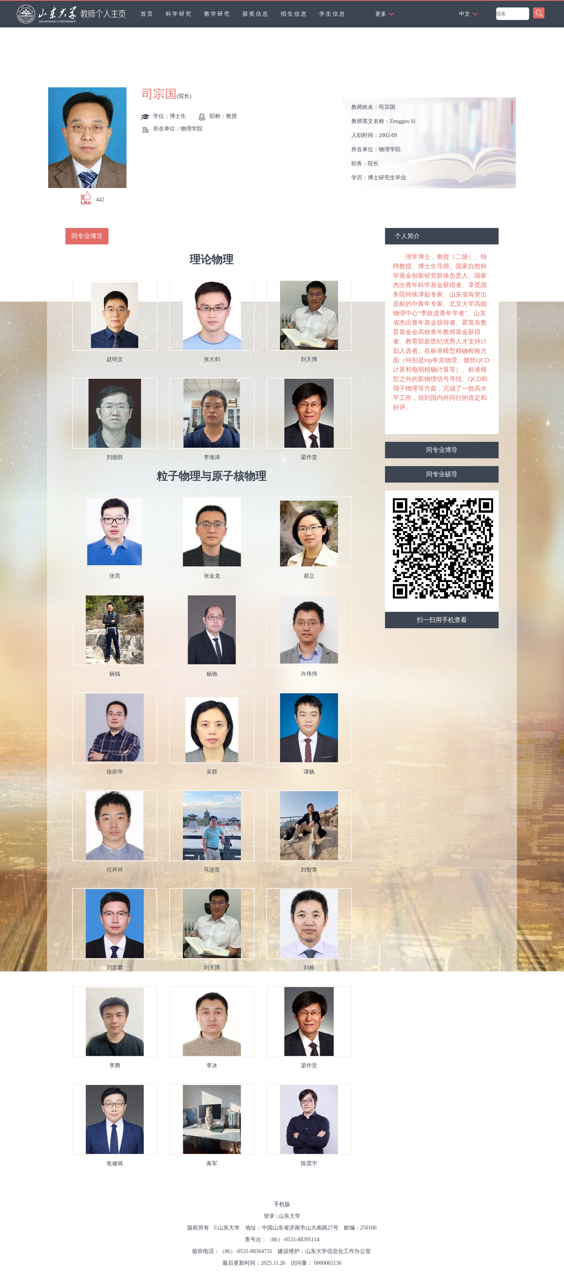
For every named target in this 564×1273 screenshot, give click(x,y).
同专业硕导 (441, 474)
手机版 (282, 1204)
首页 (147, 14)
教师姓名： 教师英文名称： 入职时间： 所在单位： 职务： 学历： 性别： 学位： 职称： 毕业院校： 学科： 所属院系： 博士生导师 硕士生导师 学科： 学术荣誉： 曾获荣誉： (432, 145)
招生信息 (294, 14)
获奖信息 (255, 14)
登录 (269, 1216)
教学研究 (217, 14)
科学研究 (179, 14)
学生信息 (332, 14)
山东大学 (289, 1216)
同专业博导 (441, 450)
